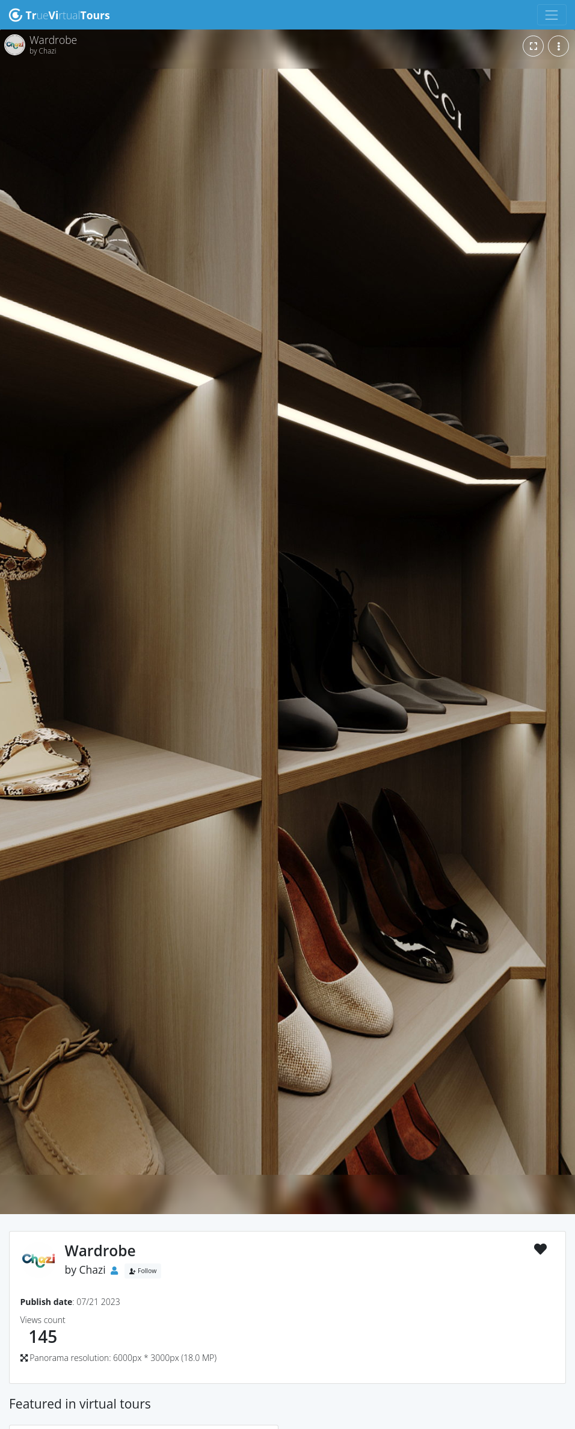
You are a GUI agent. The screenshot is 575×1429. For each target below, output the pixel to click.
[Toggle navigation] (552, 14)
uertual (59, 15)
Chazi (92, 1269)
